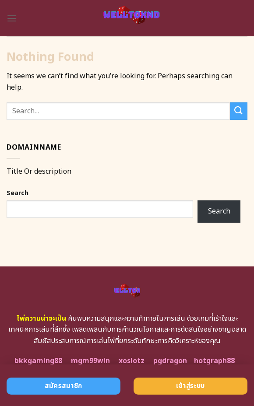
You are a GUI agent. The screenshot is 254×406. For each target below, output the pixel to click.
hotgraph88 (214, 361)
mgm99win (90, 361)
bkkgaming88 (38, 361)
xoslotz (132, 361)
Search (17, 193)
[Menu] (12, 18)
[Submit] (238, 110)
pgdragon (170, 361)
